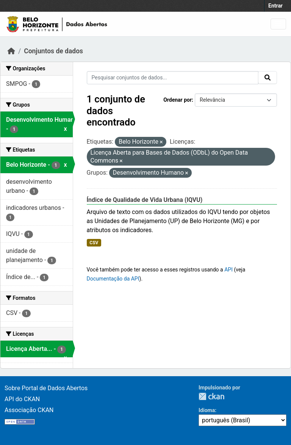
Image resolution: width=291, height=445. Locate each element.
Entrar (275, 6)
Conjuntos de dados (53, 51)
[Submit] (267, 77)
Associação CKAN (29, 410)
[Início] (11, 51)
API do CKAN (22, 399)
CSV (93, 242)
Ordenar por (177, 100)
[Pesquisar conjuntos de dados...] (173, 77)
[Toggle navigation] (278, 24)
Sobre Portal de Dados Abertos (46, 388)
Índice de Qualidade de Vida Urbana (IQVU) (145, 199)
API (228, 270)
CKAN (211, 396)
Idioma (207, 410)
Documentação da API (113, 279)
